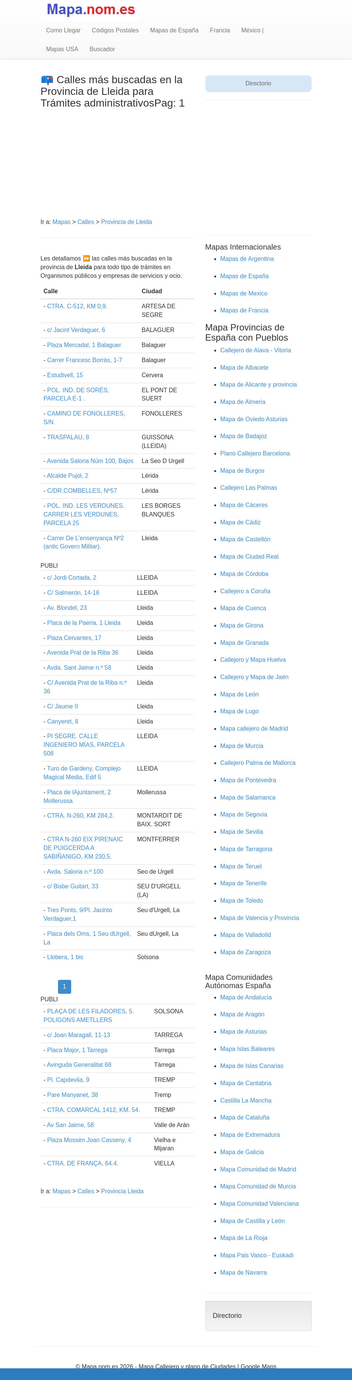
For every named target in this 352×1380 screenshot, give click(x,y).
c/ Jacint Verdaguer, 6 (76, 330)
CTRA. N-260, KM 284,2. (80, 815)
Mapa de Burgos (242, 471)
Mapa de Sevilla (241, 832)
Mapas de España (174, 30)
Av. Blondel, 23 (67, 608)
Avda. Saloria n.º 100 (75, 871)
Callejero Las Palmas (248, 487)
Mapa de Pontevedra (248, 780)
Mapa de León (239, 694)
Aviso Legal (107, 1375)
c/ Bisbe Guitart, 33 (72, 886)
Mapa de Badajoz (243, 436)
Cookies (139, 1375)
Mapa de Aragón (242, 1014)
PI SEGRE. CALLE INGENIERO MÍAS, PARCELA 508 (84, 745)
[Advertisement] (117, 165)
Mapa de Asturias (243, 1031)
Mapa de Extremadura (250, 1135)
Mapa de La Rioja (243, 1238)
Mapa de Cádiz (240, 522)
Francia (220, 30)
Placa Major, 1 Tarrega (77, 1050)
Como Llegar (63, 30)
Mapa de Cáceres (244, 505)
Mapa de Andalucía (246, 997)
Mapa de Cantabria (245, 1083)
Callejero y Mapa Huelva (253, 659)
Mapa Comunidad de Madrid (258, 1169)
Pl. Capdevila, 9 (68, 1080)
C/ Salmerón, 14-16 (73, 592)
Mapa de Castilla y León (252, 1221)
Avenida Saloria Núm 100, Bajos (90, 461)
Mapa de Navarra (243, 1272)
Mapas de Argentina (247, 259)
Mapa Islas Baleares (247, 1049)
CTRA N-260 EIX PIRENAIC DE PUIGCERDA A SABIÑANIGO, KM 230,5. (83, 848)
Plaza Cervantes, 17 (74, 638)
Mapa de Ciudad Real (249, 556)
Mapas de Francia (244, 310)
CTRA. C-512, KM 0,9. (77, 306)
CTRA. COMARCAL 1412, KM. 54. (93, 1110)
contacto (221, 1375)
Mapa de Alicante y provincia (258, 384)
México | (252, 30)
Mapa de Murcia (242, 746)
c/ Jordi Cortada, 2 (71, 577)
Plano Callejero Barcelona (255, 453)
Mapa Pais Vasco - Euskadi (256, 1255)
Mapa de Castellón (245, 539)
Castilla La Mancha (245, 1100)
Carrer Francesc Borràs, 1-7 (84, 360)
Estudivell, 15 (65, 375)
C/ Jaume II (62, 706)
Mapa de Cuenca (243, 608)
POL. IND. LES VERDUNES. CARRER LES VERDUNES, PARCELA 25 (84, 514)
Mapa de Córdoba (244, 574)
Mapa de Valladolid (245, 935)
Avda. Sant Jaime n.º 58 (79, 667)
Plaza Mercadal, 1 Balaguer (84, 345)
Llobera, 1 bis (65, 957)
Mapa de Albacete (244, 367)
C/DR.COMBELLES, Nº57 (82, 490)
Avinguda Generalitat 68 (79, 1065)
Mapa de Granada (244, 643)
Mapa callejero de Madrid (254, 728)
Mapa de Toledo (241, 900)
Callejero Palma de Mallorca (258, 763)
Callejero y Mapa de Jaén (254, 677)
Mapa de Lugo (239, 711)
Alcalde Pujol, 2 (67, 475)
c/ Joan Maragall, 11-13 (78, 1035)
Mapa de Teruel (241, 866)
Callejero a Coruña (245, 591)
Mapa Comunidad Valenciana (259, 1203)
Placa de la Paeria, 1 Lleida (83, 623)
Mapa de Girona (242, 625)
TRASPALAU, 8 (68, 437)
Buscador (102, 49)
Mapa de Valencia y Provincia (259, 918)
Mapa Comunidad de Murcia (258, 1186)
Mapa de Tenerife (243, 883)
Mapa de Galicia (242, 1152)
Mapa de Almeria (242, 402)
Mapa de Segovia (243, 814)
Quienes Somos (179, 1375)
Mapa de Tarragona (246, 849)
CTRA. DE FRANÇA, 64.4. (82, 1163)
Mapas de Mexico (243, 293)
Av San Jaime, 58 (70, 1125)
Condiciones (64, 1375)
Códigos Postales (115, 30)
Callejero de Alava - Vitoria (255, 350)
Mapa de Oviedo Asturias (254, 419)
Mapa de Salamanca (248, 797)
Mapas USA (62, 49)
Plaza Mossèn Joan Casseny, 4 (89, 1140)
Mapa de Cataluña (245, 1117)
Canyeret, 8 (62, 721)
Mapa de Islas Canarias (251, 1066)
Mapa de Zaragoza (245, 952)
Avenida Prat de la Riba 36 (82, 652)
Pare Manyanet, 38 (72, 1095)
